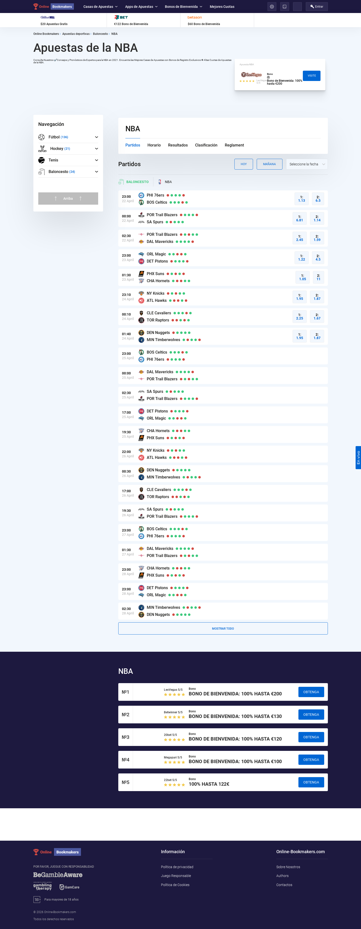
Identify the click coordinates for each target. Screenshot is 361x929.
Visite (312, 75)
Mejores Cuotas (222, 7)
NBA (164, 182)
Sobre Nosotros (288, 867)
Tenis (48, 160)
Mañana (269, 164)
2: (318, 198)
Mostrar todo (223, 628)
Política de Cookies (175, 885)
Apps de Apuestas (141, 7)
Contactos (284, 885)
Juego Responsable (176, 876)
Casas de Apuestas (100, 7)
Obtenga (311, 692)
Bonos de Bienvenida (183, 7)
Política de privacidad (177, 867)
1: (301, 198)
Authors (282, 876)
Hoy (244, 164)
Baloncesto (133, 182)
